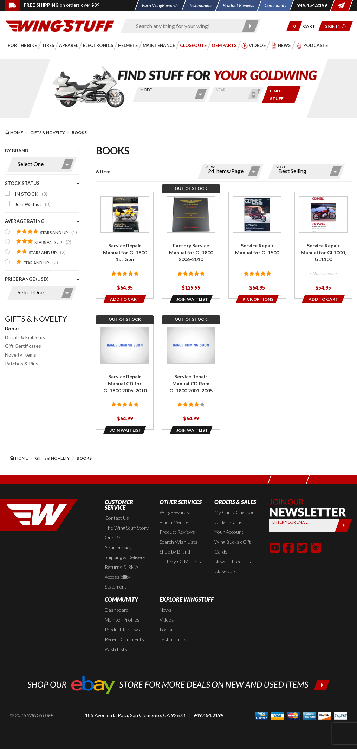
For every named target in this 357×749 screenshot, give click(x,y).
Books (12, 328)
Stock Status (22, 183)
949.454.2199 (208, 715)
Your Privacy (118, 547)
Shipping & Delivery (125, 557)
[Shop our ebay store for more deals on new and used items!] (178, 684)
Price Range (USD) (26, 279)
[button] (294, 26)
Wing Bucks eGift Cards (232, 547)
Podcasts (169, 629)
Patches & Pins (21, 363)
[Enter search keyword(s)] (184, 26)
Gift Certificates (23, 346)
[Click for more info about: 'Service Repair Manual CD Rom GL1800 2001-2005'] (191, 376)
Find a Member (175, 522)
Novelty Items (20, 355)
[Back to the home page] (60, 25)
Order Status (228, 522)
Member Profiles (122, 620)
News (165, 610)
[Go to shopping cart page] (311, 26)
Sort (280, 167)
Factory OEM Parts (180, 561)
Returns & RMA (121, 567)
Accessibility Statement (117, 582)
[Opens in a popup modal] (190, 299)
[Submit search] (250, 26)
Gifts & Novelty (36, 318)
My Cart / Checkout (235, 512)
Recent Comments (124, 639)
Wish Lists (116, 649)
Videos (167, 620)
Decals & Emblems (25, 337)
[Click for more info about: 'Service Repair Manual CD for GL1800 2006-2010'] (124, 376)
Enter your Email (290, 522)
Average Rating (24, 221)
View (210, 167)
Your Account (229, 532)
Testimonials (173, 639)
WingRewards (174, 512)
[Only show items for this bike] (281, 94)
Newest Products (232, 561)
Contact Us (117, 518)
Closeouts (225, 571)
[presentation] (42, 227)
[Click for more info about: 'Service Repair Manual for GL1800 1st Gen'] (124, 245)
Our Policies (118, 538)
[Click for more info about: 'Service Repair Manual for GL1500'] (257, 245)
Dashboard (117, 610)
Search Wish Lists (178, 542)
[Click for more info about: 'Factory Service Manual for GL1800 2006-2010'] (191, 245)
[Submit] (343, 525)
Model (147, 89)
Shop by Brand (175, 552)
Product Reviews (177, 532)
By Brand (16, 150)
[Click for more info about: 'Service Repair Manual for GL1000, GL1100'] (323, 245)
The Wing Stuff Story (127, 528)
